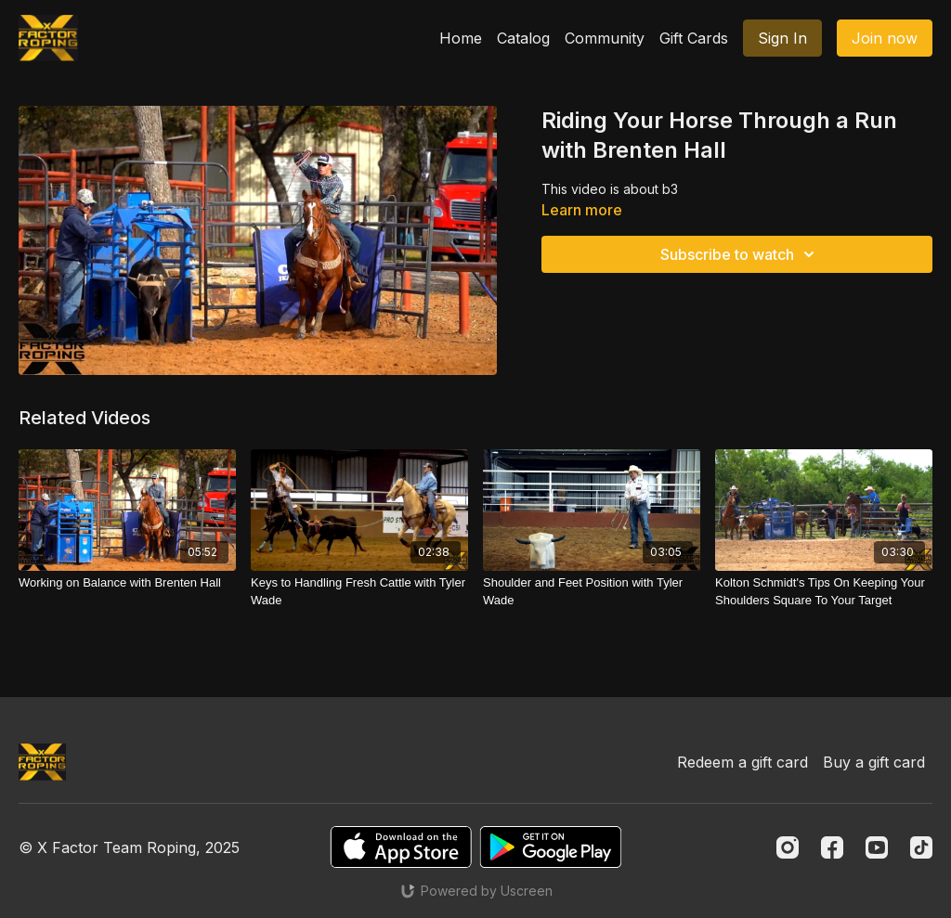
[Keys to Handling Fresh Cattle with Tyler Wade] (359, 592)
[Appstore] (401, 847)
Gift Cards (693, 38)
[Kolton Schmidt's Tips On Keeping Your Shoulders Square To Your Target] (823, 592)
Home (460, 38)
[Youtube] (877, 847)
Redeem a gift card (742, 762)
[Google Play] (550, 847)
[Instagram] (787, 847)
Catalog (523, 38)
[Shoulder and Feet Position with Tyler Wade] (591, 592)
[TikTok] (921, 847)
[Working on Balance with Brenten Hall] (127, 583)
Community (605, 38)
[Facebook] (832, 847)
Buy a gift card (874, 762)
